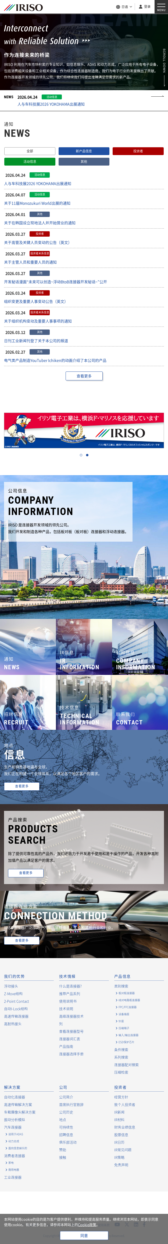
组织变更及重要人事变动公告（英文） (36, 301)
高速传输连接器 (16, 1016)
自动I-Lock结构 (16, 1008)
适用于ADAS (15, 1134)
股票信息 (121, 1134)
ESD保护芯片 (126, 1042)
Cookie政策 (87, 1224)
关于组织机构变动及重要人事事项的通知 (38, 321)
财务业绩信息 (124, 1127)
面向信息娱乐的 (17, 1148)
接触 (62, 1157)
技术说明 (66, 1008)
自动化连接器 (14, 1096)
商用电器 (13, 1170)
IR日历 (119, 1142)
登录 (147, 6)
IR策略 (119, 1157)
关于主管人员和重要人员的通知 (30, 262)
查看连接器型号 (71, 1031)
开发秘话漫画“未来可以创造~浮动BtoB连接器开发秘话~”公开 (55, 281)
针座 (121, 1021)
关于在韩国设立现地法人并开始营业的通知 (40, 222)
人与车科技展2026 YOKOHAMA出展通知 (51, 104)
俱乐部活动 (68, 1142)
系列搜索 (121, 1057)
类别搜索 (121, 986)
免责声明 (121, 1164)
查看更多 (84, 376)
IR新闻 (119, 1112)
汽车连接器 (13, 1127)
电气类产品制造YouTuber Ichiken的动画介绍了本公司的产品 (55, 360)
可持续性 (66, 1127)
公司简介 (66, 1096)
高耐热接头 (13, 1023)
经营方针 (121, 1096)
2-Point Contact (16, 1001)
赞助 (62, 1149)
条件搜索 (121, 1049)
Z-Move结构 (13, 993)
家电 (11, 1163)
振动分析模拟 (14, 1119)
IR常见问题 (122, 1149)
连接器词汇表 (69, 1038)
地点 (62, 1119)
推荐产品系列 (69, 993)
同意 (84, 1235)
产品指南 (66, 1046)
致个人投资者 (124, 1104)
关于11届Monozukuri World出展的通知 (37, 203)
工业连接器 (13, 1177)
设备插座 (124, 1014)
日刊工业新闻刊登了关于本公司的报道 (36, 340)
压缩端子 (124, 1028)
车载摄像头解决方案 (19, 1112)
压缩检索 (121, 1072)
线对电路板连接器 (129, 1000)
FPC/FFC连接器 (128, 1007)
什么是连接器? (70, 986)
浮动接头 (11, 986)
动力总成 (13, 1141)
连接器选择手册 (71, 1053)
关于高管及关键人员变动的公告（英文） (38, 242)
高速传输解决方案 (18, 1104)
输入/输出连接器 (128, 1035)
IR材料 (119, 1119)
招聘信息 (66, 1134)
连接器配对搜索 (126, 1064)
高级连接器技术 (71, 1016)
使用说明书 (68, 1001)
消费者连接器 (14, 1155)
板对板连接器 (127, 993)
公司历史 (66, 1112)
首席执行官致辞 (71, 1104)
